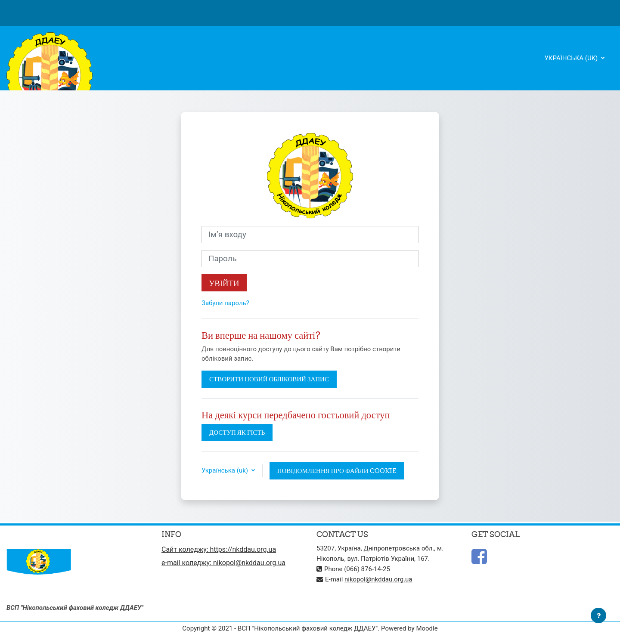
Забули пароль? (225, 303)
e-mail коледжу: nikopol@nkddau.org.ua (223, 563)
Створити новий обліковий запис (269, 379)
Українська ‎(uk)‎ (571, 58)
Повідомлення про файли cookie (336, 471)
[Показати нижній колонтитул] (598, 615)
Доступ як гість (237, 432)
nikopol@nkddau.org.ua (378, 579)
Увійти (224, 283)
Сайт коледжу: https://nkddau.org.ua (218, 549)
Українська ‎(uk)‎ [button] (226, 470)
